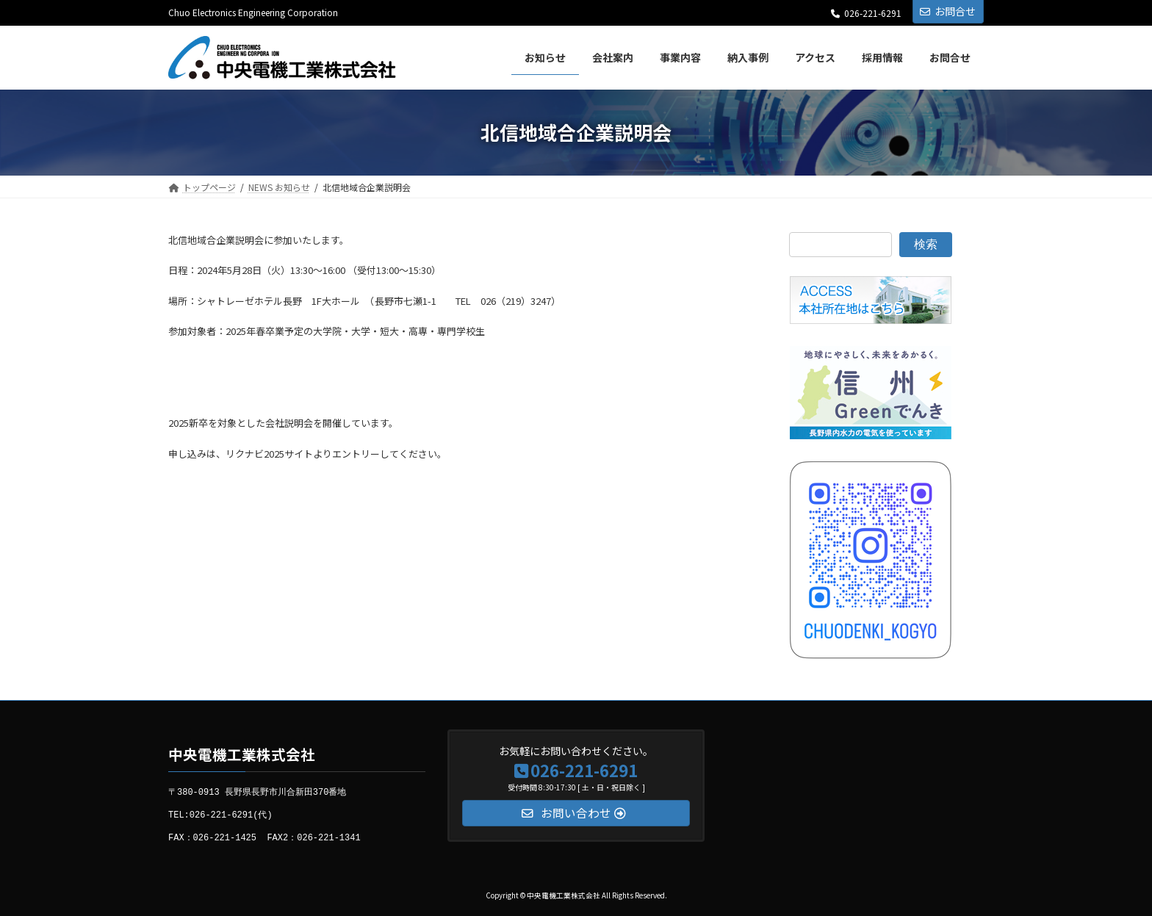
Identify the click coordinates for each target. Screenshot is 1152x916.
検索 (925, 243)
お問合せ (948, 11)
